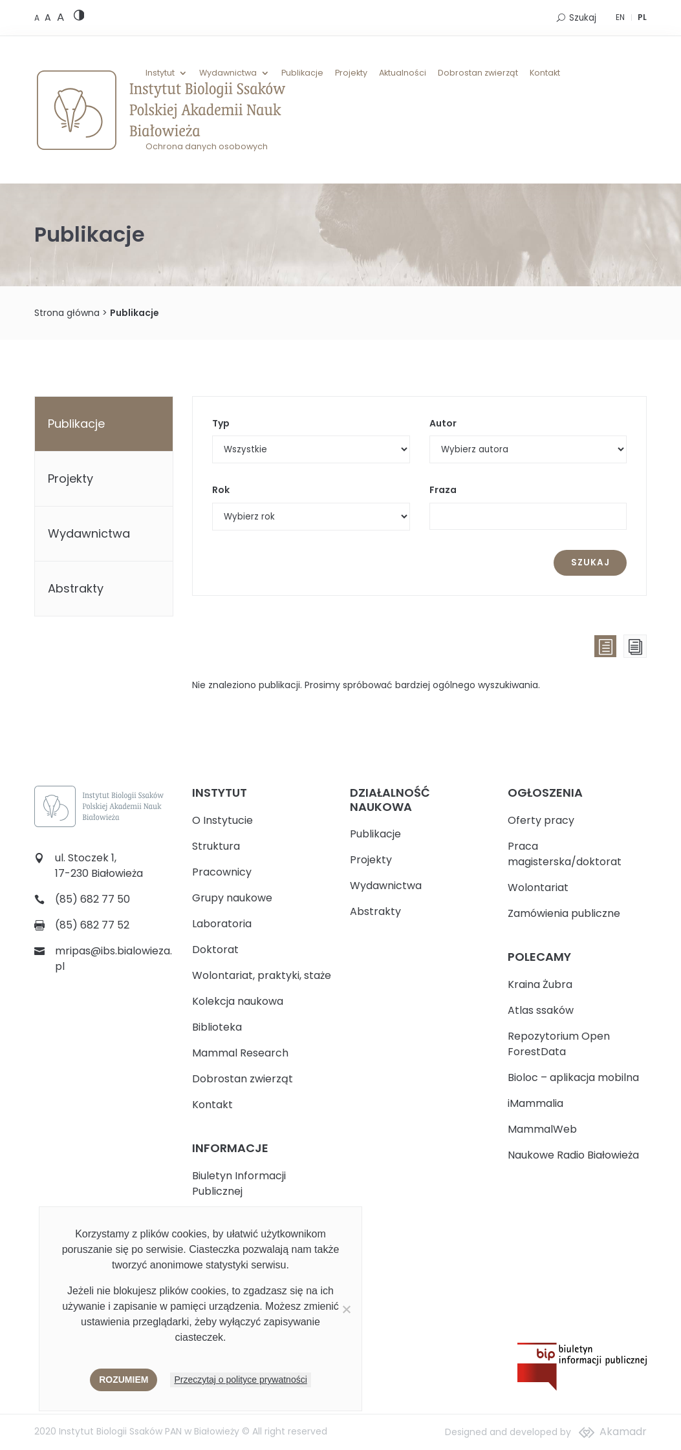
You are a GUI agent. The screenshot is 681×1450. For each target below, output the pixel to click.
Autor (443, 423)
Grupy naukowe (232, 897)
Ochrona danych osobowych (207, 146)
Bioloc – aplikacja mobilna (573, 1077)
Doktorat (215, 949)
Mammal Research (240, 1052)
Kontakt (545, 73)
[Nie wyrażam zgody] (346, 1309)
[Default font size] (37, 17)
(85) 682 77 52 (92, 925)
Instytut (160, 73)
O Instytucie (222, 820)
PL (642, 17)
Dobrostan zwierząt (478, 73)
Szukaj (582, 18)
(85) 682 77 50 (92, 899)
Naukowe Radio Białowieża (573, 1155)
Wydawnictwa (228, 73)
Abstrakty (75, 588)
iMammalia (535, 1103)
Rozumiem (123, 1379)
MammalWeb (542, 1129)
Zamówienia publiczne (564, 913)
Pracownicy (222, 872)
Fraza (443, 489)
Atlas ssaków (541, 1010)
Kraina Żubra (540, 984)
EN (620, 17)
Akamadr (623, 1431)
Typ (221, 423)
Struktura (216, 846)
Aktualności (402, 73)
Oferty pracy (541, 820)
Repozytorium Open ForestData (559, 1044)
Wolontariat (538, 887)
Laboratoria (222, 923)
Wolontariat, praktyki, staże (261, 975)
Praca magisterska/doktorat (565, 854)
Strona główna (67, 312)
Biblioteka (217, 1027)
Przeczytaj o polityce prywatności (240, 1379)
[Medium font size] (49, 17)
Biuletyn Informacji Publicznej (239, 1183)
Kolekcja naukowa (237, 1001)
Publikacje (302, 73)
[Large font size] (60, 17)
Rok (221, 489)
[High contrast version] (79, 17)
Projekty (351, 73)
